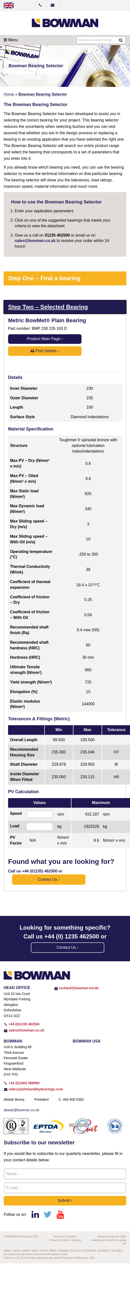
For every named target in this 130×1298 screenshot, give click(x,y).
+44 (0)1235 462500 (21, 1024)
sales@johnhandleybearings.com (33, 1089)
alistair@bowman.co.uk (21, 1110)
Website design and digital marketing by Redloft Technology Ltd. (108, 1240)
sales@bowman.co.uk (35, 241)
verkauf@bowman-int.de (76, 988)
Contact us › (48, 879)
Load (14, 826)
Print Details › (45, 351)
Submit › (65, 1200)
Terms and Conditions (65, 1236)
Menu (11, 40)
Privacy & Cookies (60, 1240)
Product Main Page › (45, 339)
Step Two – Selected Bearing (48, 307)
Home (9, 94)
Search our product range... (96, 40)
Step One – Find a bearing (44, 278)
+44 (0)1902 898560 (21, 1083)
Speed (16, 813)
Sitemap (76, 1240)
